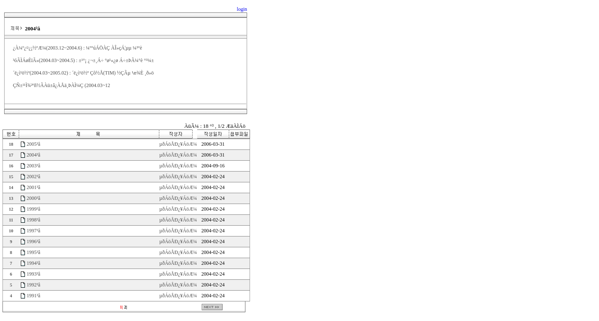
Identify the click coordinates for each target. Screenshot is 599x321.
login (242, 9)
